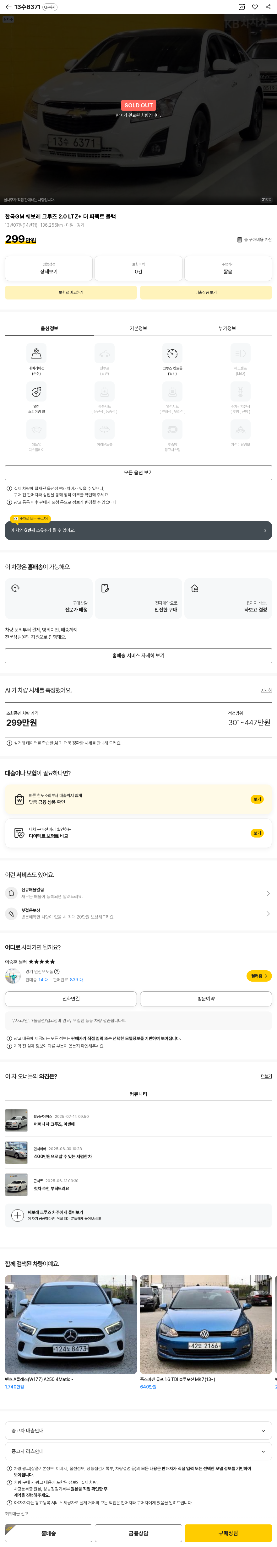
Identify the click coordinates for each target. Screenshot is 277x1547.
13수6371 (35, 7)
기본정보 (138, 329)
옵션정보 (49, 329)
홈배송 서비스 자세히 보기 (138, 656)
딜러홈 (256, 975)
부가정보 (227, 329)
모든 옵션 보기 (138, 473)
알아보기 (138, 799)
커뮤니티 (138, 1094)
